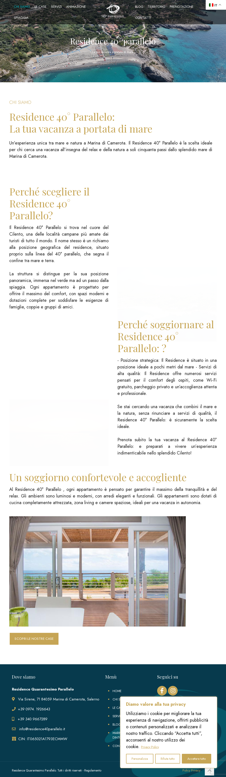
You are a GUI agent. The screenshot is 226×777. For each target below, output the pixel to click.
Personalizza (140, 758)
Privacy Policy (150, 747)
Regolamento (92, 770)
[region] (168, 732)
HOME (117, 691)
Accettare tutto (196, 758)
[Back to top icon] (209, 770)
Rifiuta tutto (168, 758)
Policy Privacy (191, 770)
